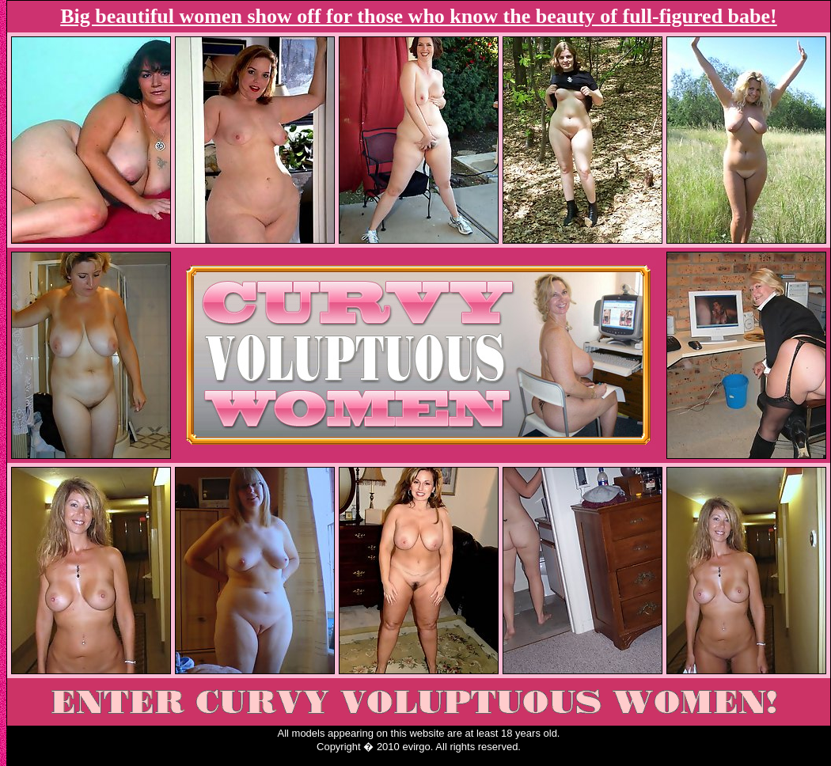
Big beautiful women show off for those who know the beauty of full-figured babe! (418, 16)
